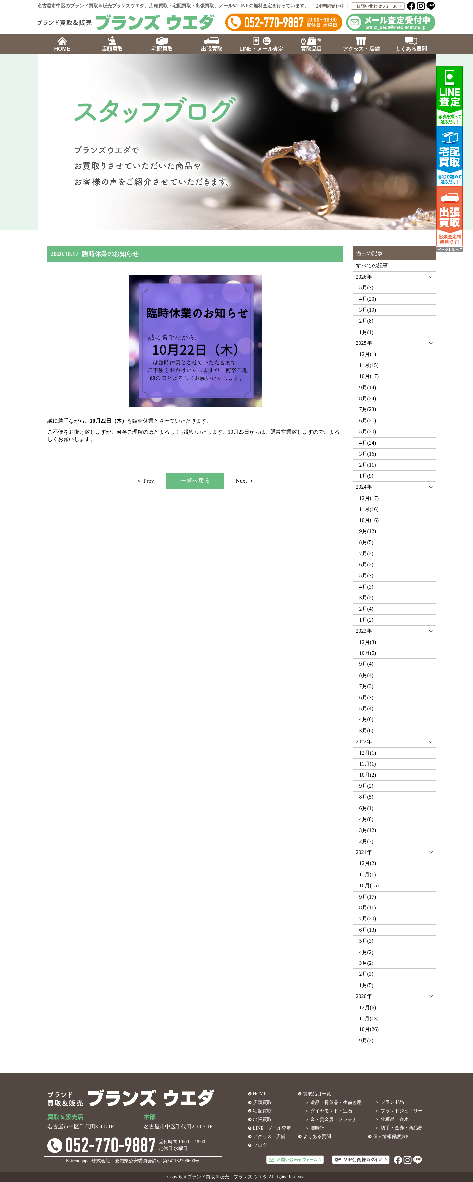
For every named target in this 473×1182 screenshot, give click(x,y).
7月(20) (367, 918)
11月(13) (369, 1018)
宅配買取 (262, 1110)
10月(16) (369, 520)
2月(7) (366, 841)
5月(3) (366, 287)
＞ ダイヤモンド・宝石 (329, 1110)
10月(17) (369, 376)
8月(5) (366, 542)
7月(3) (366, 686)
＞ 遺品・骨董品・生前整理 (333, 1102)
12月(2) (367, 863)
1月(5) (366, 985)
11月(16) (369, 509)
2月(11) (367, 464)
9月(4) (366, 664)
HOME (260, 1093)
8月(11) (367, 907)
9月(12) (367, 531)
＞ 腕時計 (315, 1128)
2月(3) (366, 974)
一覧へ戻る (195, 480)
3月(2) (366, 597)
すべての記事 (372, 265)
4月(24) (367, 443)
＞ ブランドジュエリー (399, 1110)
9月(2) (366, 786)
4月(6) (366, 719)
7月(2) (366, 553)
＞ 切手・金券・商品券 (399, 1127)
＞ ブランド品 (389, 1102)
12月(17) (369, 498)
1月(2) (366, 620)
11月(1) (367, 764)
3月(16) (367, 454)
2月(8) (366, 321)
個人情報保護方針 (391, 1136)
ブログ (260, 1145)
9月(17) (367, 897)
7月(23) (367, 409)
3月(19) (367, 310)
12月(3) (367, 642)
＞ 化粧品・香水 (392, 1119)
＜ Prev (145, 480)
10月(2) (367, 775)
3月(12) (367, 830)
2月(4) (366, 609)
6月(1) (366, 808)
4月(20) (367, 299)
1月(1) (366, 332)
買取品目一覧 (317, 1093)
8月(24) (367, 398)
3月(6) (366, 730)
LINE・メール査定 (272, 1128)
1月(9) (366, 476)
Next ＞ (245, 480)
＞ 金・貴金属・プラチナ (331, 1119)
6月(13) (367, 930)
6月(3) (366, 697)
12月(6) (367, 1007)
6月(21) (367, 420)
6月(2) (366, 564)
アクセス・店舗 (269, 1136)
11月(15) (369, 365)
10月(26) (369, 1029)
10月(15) (369, 885)
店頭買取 (262, 1102)
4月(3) (366, 587)
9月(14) (367, 387)
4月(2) (366, 952)
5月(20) (367, 431)
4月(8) (366, 819)
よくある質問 (317, 1136)
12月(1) (367, 354)
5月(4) (366, 708)
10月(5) (367, 653)
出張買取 (262, 1119)
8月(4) (366, 675)
